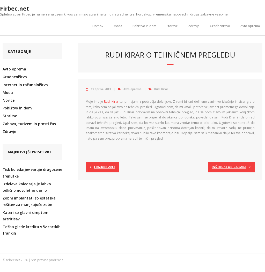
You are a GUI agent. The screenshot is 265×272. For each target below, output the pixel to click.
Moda (118, 26)
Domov (97, 26)
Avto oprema (250, 26)
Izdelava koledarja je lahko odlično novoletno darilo (27, 187)
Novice (8, 100)
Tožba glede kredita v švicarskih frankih (32, 230)
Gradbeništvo (220, 26)
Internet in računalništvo (25, 84)
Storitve (172, 26)
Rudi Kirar (161, 89)
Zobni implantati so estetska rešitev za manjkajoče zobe (29, 201)
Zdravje (194, 26)
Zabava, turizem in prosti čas (29, 123)
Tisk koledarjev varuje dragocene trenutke (32, 172)
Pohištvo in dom (144, 26)
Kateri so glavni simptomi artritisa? (26, 215)
